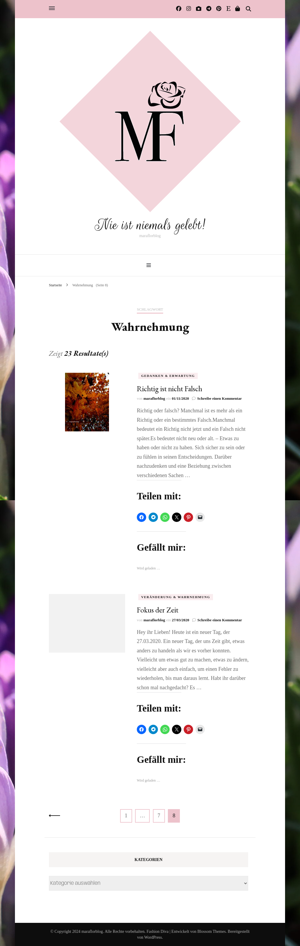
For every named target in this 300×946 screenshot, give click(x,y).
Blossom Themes (211, 931)
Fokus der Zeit (157, 610)
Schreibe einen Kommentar (219, 398)
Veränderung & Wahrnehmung (175, 597)
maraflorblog (154, 398)
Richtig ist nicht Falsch (169, 388)
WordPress (153, 937)
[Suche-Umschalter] (248, 9)
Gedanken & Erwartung (168, 375)
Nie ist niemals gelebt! (150, 225)
